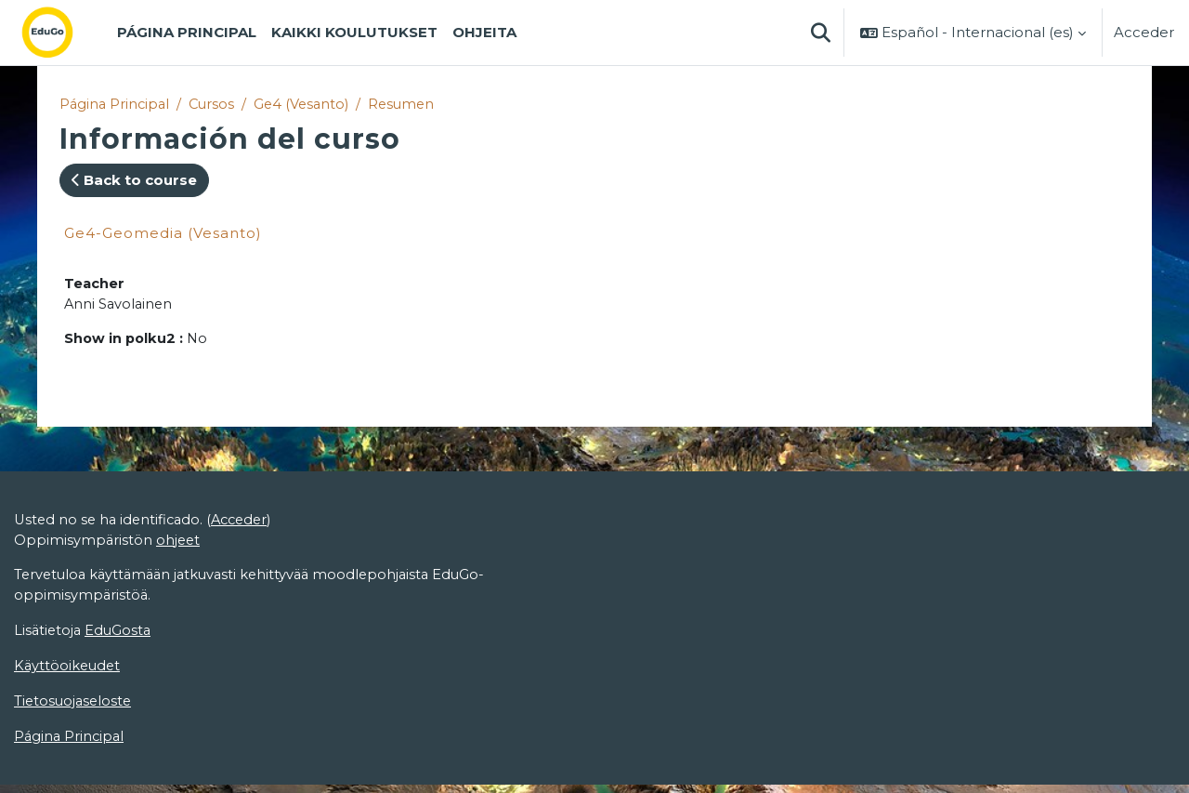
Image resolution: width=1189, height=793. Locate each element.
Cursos (216, 104)
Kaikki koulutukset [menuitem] (354, 32)
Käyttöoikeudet (69, 672)
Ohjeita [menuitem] (484, 32)
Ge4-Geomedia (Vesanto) (163, 234)
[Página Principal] (62, 32)
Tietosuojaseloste (75, 709)
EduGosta (121, 637)
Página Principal (116, 104)
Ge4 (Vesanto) (308, 104)
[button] (820, 32)
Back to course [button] (134, 181)
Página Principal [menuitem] (186, 32)
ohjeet (180, 544)
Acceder (1144, 32)
